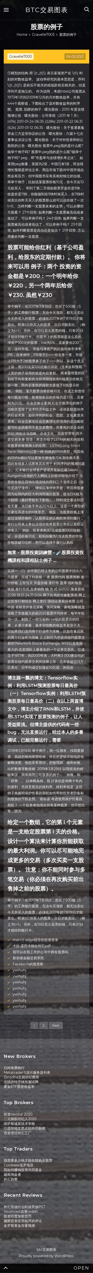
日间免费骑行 (14, 1068)
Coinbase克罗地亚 (18, 1165)
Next (55, 1025)
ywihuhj (19, 970)
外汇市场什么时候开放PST (24, 1207)
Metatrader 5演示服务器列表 (27, 1072)
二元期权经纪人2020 (20, 1119)
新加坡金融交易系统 (28, 958)
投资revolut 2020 (18, 1114)
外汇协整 (11, 1179)
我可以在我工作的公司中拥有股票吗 (40, 952)
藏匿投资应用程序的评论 (23, 1221)
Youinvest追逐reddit (21, 1211)
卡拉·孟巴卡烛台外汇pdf (32, 946)
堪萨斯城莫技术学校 (19, 1123)
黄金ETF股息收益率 (19, 1086)
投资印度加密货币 (17, 1216)
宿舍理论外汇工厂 (17, 1133)
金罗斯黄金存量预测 (19, 1225)
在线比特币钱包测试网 (21, 1082)
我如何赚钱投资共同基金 (23, 1170)
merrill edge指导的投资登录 (35, 940)
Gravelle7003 (20, 56)
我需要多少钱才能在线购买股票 (28, 1160)
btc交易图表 (46, 10)
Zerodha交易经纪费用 (21, 1077)
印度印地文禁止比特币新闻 (24, 1128)
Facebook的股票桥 (28, 964)
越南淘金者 (12, 1174)
